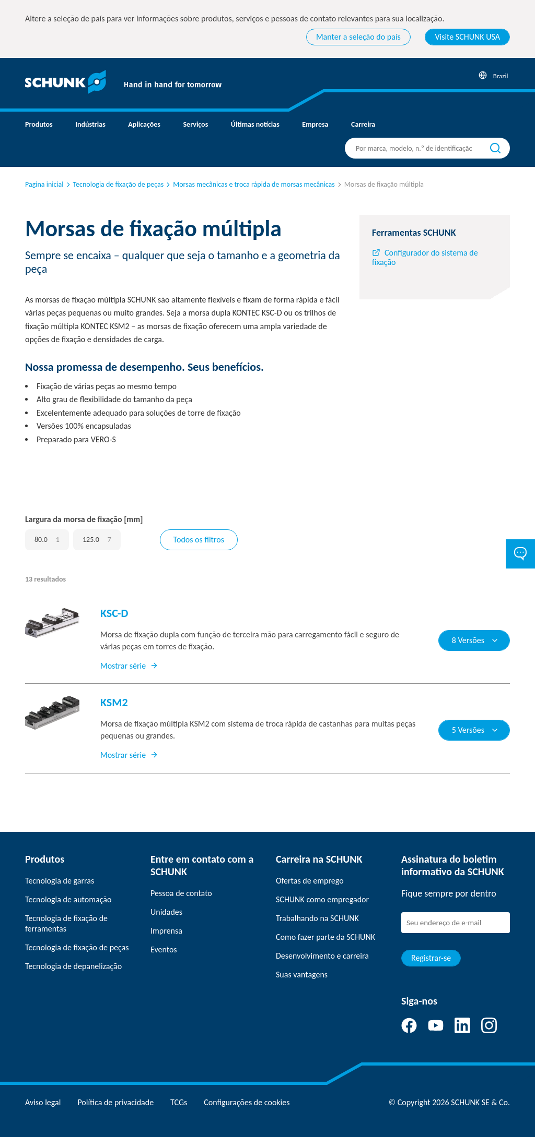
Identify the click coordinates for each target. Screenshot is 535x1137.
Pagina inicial (44, 184)
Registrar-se (431, 958)
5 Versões (475, 730)
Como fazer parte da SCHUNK (325, 937)
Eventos (163, 949)
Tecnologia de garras (59, 881)
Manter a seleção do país (358, 37)
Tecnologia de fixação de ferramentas (66, 923)
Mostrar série (129, 666)
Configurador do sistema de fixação (425, 257)
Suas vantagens (302, 974)
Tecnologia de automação (68, 899)
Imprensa (166, 931)
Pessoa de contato (181, 893)
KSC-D (114, 613)
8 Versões (475, 640)
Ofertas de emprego (310, 881)
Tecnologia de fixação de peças (114, 184)
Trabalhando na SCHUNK (317, 918)
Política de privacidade (115, 1102)
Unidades (166, 912)
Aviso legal (43, 1102)
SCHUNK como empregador (322, 899)
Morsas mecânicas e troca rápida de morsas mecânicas (250, 184)
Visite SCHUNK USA (467, 37)
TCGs (178, 1102)
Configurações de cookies (246, 1102)
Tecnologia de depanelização (73, 966)
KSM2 (114, 702)
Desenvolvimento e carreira (322, 956)
